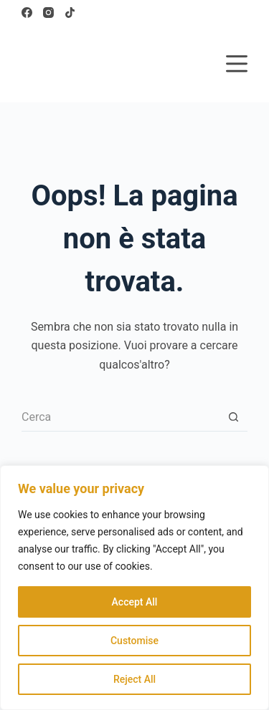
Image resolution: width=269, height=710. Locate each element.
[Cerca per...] (120, 417)
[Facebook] (27, 12)
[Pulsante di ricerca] (233, 417)
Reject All (134, 679)
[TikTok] (70, 12)
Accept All (135, 602)
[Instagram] (48, 12)
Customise (134, 640)
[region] (134, 587)
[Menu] (236, 63)
